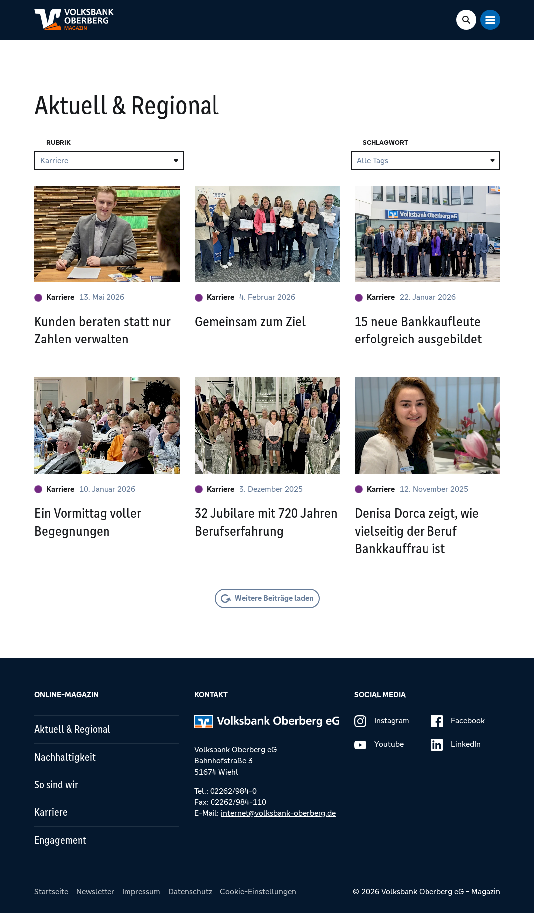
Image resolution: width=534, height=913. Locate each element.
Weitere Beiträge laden (274, 598)
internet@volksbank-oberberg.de (278, 813)
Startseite (51, 891)
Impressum (141, 891)
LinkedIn (456, 745)
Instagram (381, 721)
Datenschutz (190, 891)
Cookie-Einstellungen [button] (258, 891)
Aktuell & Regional (72, 729)
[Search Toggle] (466, 20)
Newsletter (95, 891)
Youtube (379, 745)
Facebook (458, 721)
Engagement (60, 840)
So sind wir (56, 784)
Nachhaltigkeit (65, 757)
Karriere (54, 297)
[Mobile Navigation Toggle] (490, 20)
